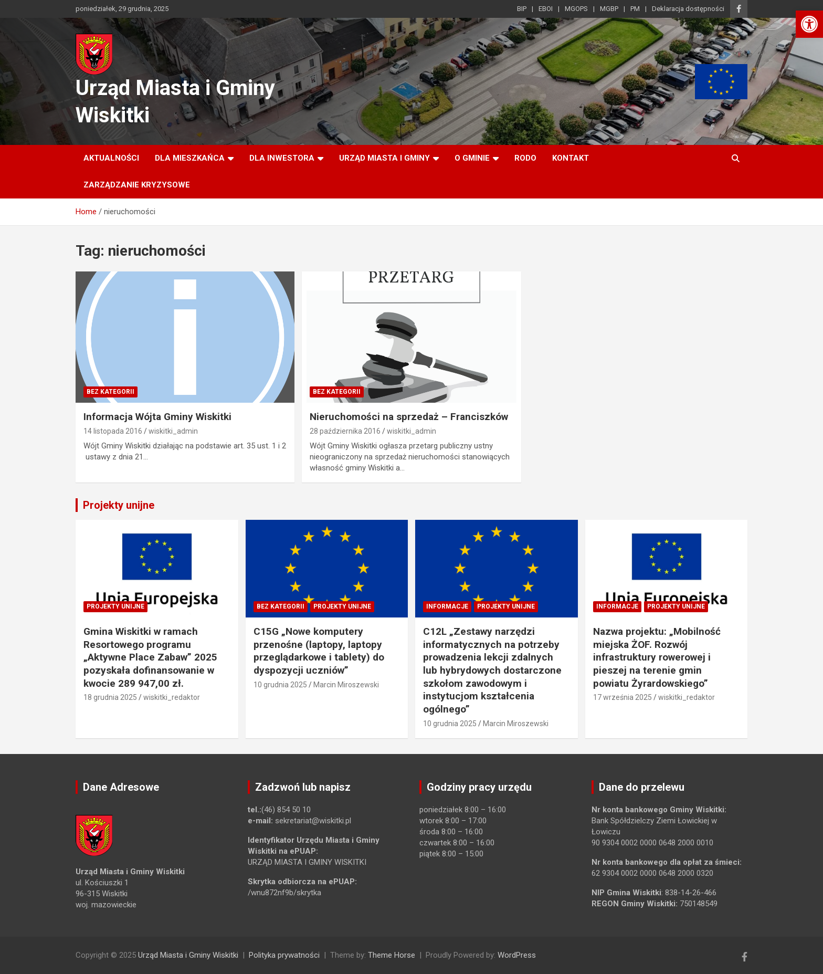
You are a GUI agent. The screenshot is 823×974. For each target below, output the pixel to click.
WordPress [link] (517, 955)
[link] (809, 24)
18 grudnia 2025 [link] (110, 697)
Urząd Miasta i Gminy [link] (384, 158)
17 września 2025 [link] (622, 697)
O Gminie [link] (472, 158)
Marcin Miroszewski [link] (346, 684)
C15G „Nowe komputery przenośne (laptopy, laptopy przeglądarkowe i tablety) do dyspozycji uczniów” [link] (319, 650)
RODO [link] (525, 158)
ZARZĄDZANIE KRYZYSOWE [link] (136, 185)
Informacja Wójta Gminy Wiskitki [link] (157, 417)
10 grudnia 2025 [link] (280, 684)
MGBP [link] (609, 9)
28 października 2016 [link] (345, 431)
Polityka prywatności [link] (284, 955)
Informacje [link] (447, 606)
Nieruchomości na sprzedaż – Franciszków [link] (409, 417)
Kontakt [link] (570, 158)
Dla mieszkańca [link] (190, 158)
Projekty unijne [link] (118, 505)
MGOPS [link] (576, 9)
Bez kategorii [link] (110, 391)
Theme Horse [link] (391, 955)
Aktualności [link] (111, 158)
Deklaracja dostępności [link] (688, 9)
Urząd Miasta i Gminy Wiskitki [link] (188, 955)
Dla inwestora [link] (281, 158)
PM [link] (635, 9)
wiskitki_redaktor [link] (171, 697)
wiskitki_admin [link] (173, 431)
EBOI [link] (546, 9)
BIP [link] (521, 9)
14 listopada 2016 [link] (112, 431)
